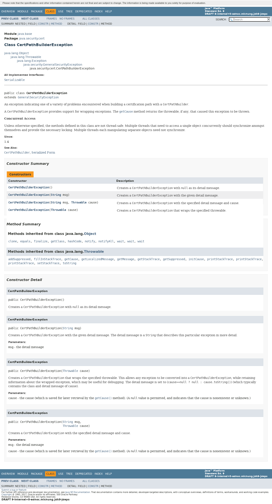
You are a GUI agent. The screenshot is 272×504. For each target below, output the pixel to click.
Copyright (6, 494)
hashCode (74, 241)
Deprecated (83, 11)
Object (90, 234)
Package (37, 11)
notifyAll (106, 241)
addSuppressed (19, 259)
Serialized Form (43, 152)
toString (69, 263)
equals (25, 241)
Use (61, 11)
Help (108, 11)
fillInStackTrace (47, 259)
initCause (196, 259)
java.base (25, 34)
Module (22, 11)
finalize (40, 241)
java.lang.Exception (32, 61)
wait (120, 241)
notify (90, 241)
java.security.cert (31, 38)
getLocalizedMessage (97, 259)
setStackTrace (48, 263)
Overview (8, 11)
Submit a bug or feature (13, 490)
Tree (69, 11)
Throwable (78, 202)
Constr (43, 23)
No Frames (67, 18)
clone (12, 241)
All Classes (91, 18)
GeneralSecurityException (38, 97)
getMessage (125, 259)
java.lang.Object (16, 53)
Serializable (14, 80)
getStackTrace (148, 259)
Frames (52, 18)
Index (99, 11)
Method (56, 23)
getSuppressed (174, 259)
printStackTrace (220, 259)
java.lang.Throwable (26, 57)
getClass (57, 241)
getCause (71, 259)
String (56, 195)
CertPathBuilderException (28, 187)
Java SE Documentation (77, 492)
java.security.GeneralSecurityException (52, 64)
